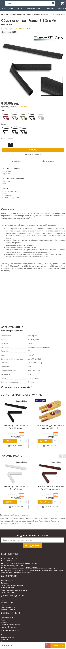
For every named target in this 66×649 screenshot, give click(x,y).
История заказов (7, 637)
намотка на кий (8, 515)
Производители (7, 617)
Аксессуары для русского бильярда (14, 590)
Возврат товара (7, 602)
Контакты (4, 600)
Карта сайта (5, 605)
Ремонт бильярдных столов (11, 625)
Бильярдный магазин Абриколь (12, 585)
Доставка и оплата (8, 609)
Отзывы (4, 622)
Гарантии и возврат (8, 607)
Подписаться (32, 546)
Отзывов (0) (49, 8)
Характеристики (33, 8)
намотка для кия (21, 515)
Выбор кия (5, 583)
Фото (19, 8)
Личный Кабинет (7, 635)
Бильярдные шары (8, 592)
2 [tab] (35, 99)
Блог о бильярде (7, 581)
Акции (3, 620)
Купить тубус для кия (8, 627)
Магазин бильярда (8, 588)
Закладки (4, 639)
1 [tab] (31, 99)
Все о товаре (7, 8)
